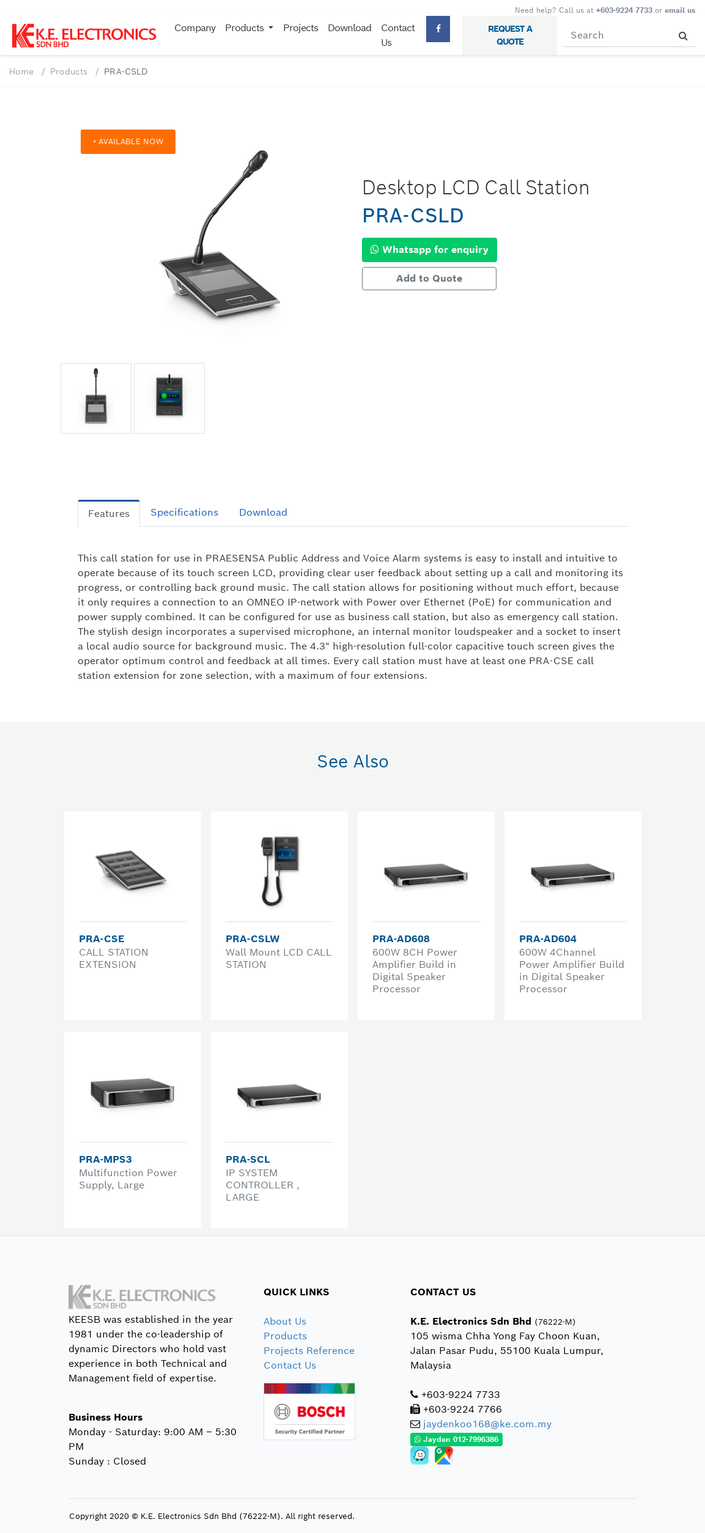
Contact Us (398, 35)
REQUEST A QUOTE (510, 35)
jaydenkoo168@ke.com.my (487, 1424)
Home (21, 71)
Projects (300, 27)
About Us (285, 1321)
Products (68, 71)
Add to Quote (429, 278)
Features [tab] (109, 513)
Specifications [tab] (184, 512)
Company (194, 27)
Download (349, 27)
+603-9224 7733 (624, 10)
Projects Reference (309, 1350)
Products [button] (245, 27)
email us (680, 10)
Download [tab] (263, 512)
